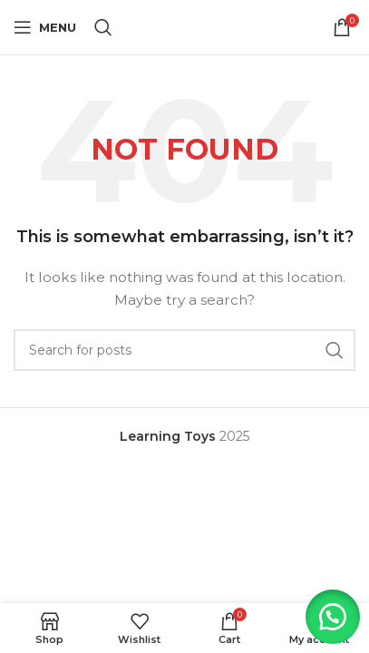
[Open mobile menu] (45, 27)
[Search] (103, 27)
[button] (333, 617)
